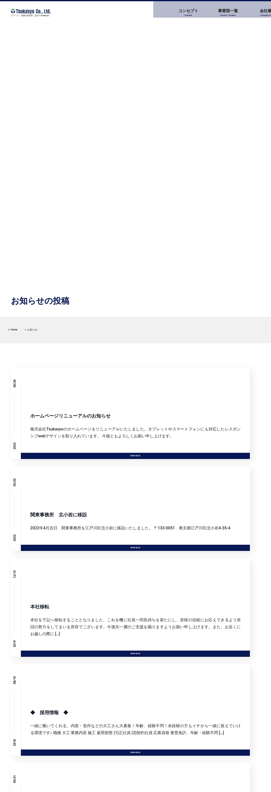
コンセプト (100, 12)
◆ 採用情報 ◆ (35, 748)
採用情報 (214, 12)
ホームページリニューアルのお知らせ (50, 704)
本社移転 (28, 738)
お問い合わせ (252, 12)
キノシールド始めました (40, 726)
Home (14, 329)
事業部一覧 (138, 12)
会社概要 (176, 12)
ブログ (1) (161, 713)
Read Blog (76, 442)
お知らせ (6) (163, 703)
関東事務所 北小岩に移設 (42, 715)
